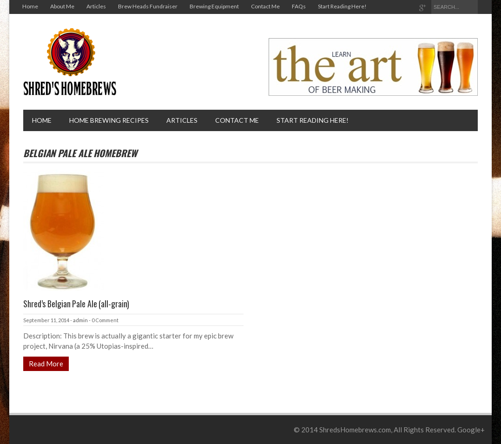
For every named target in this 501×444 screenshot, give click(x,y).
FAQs (299, 6)
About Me (62, 6)
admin (80, 320)
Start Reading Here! (342, 6)
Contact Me (265, 6)
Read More (46, 363)
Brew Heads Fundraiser (148, 6)
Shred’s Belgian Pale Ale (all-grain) (76, 304)
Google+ (471, 429)
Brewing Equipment (214, 6)
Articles (96, 6)
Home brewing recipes (109, 120)
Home (30, 6)
